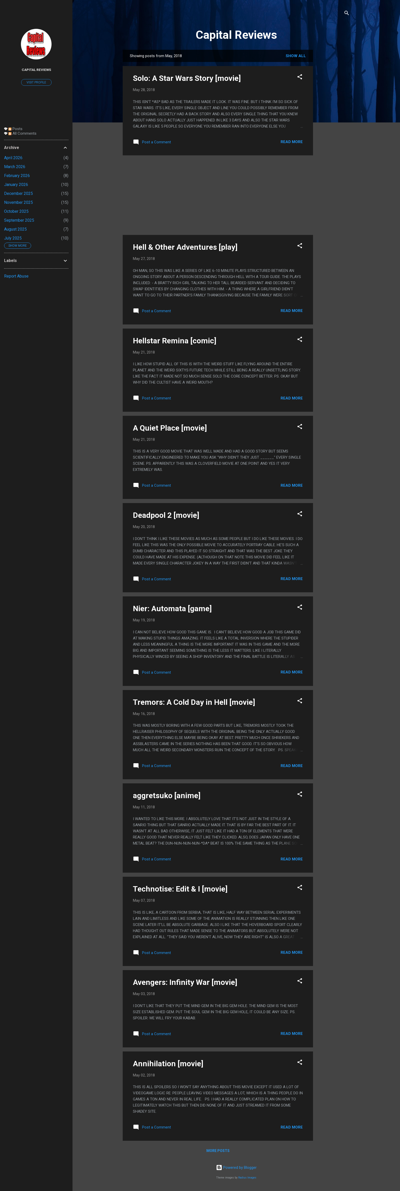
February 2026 (17, 175)
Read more (292, 142)
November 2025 (18, 202)
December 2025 (18, 193)
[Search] (347, 14)
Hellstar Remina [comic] (174, 340)
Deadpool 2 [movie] (166, 515)
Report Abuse (16, 276)
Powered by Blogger (236, 1167)
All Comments (22, 133)
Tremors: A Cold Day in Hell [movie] (194, 702)
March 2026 (14, 166)
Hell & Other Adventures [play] (185, 247)
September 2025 (19, 220)
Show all (296, 56)
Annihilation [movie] (168, 1063)
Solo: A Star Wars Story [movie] (187, 78)
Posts (15, 129)
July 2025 (13, 238)
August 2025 (15, 229)
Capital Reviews (236, 35)
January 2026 (16, 184)
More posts (218, 1151)
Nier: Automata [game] (172, 608)
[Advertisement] (333, 126)
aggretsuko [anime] (167, 795)
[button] (300, 78)
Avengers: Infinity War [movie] (185, 982)
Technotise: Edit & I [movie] (180, 888)
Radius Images (247, 1177)
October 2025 (16, 211)
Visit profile (36, 82)
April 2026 (13, 157)
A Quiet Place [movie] (170, 427)
